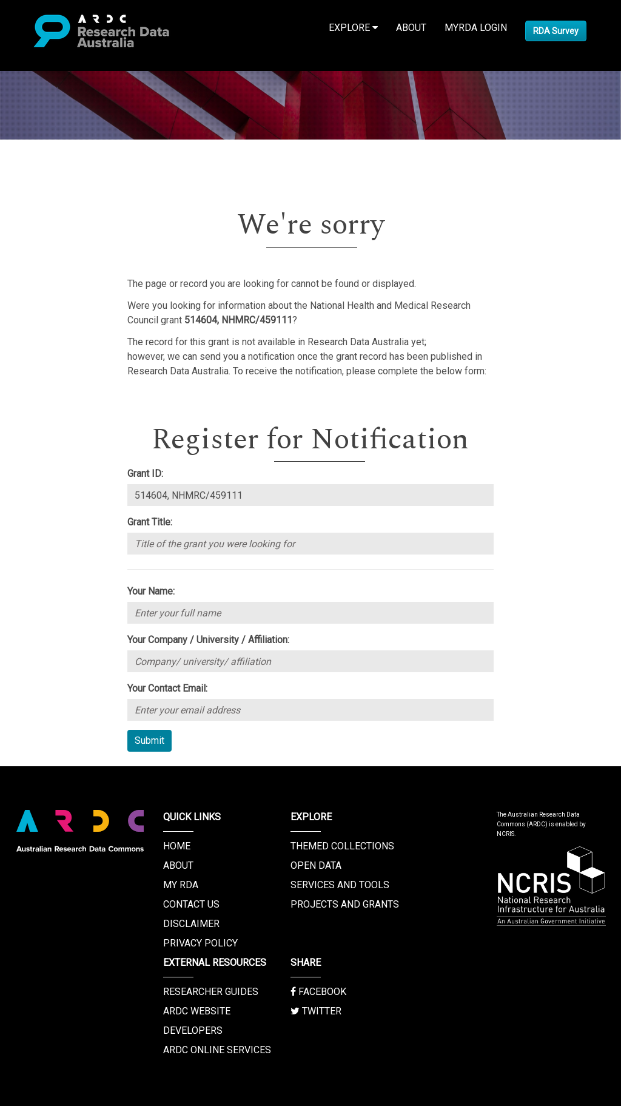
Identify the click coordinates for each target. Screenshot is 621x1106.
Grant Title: (149, 522)
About (411, 27)
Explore (353, 27)
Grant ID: (145, 473)
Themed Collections (342, 846)
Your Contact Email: (167, 688)
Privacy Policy (200, 943)
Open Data (315, 865)
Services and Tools (339, 885)
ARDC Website (196, 1011)
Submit (149, 740)
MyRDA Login (476, 27)
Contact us (191, 904)
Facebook (318, 991)
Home (176, 846)
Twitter (315, 1011)
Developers (193, 1030)
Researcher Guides (210, 991)
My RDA (180, 885)
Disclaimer (191, 923)
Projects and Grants (344, 904)
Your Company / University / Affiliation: (208, 640)
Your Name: (151, 591)
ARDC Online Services (217, 1050)
